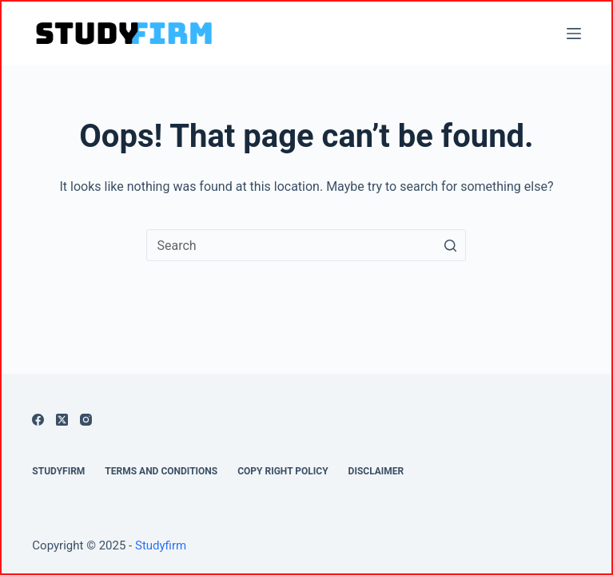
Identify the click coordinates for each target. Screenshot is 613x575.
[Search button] (450, 245)
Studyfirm (160, 545)
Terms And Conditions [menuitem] (161, 471)
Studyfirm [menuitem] (58, 471)
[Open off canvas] (574, 33)
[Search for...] (306, 245)
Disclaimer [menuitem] (376, 471)
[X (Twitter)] (62, 420)
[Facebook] (38, 420)
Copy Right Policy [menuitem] (282, 471)
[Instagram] (86, 420)
